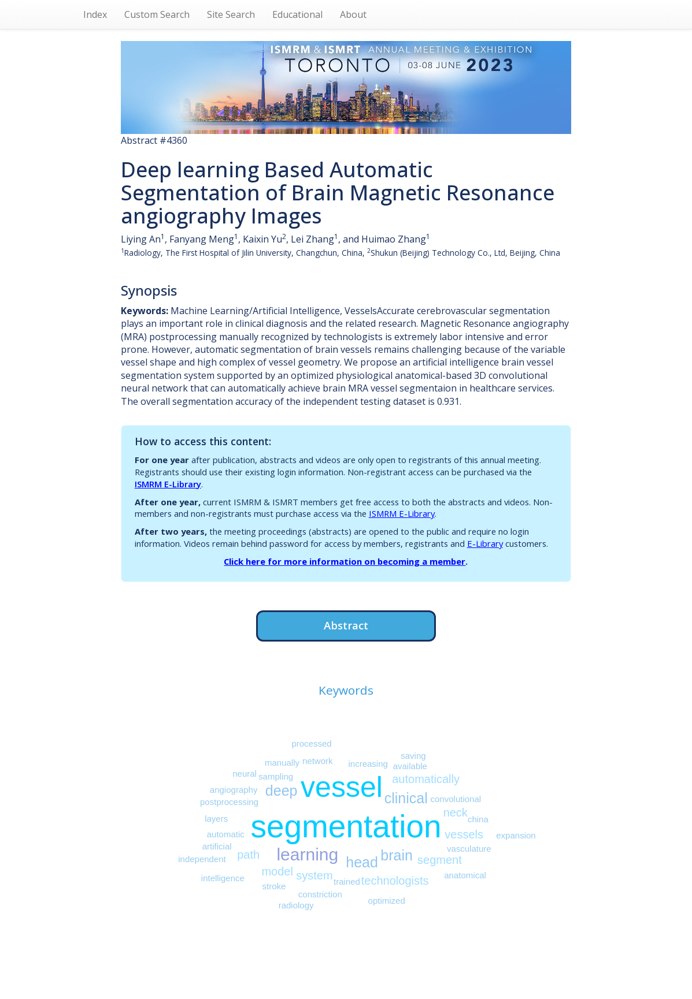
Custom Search (157, 14)
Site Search (231, 14)
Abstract (346, 625)
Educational (297, 14)
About (353, 14)
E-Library (485, 543)
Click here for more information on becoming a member (344, 561)
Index (95, 14)
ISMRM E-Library (168, 484)
